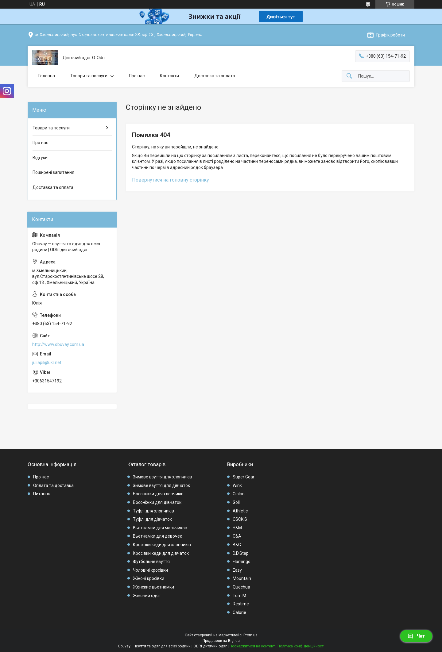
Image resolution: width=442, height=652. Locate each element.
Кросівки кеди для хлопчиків (162, 544)
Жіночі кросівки (148, 578)
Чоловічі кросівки (150, 570)
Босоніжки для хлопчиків (158, 493)
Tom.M (239, 595)
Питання (41, 493)
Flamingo (241, 561)
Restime (241, 603)
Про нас (137, 75)
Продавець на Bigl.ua (221, 641)
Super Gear (243, 476)
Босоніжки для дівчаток (157, 502)
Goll (236, 502)
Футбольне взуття (151, 561)
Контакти (169, 75)
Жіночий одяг (147, 595)
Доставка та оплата (214, 75)
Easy (237, 570)
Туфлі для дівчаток (152, 519)
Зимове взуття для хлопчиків (162, 476)
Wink (237, 485)
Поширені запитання (53, 172)
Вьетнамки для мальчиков (160, 527)
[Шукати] (349, 76)
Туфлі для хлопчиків (153, 510)
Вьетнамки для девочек (157, 536)
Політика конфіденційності (300, 646)
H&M (237, 527)
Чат (416, 636)
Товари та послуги (88, 75)
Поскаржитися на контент (252, 646)
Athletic (240, 510)
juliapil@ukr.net (46, 362)
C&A (237, 536)
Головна (46, 75)
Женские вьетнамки (153, 587)
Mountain (242, 578)
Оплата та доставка (53, 485)
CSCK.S (240, 519)
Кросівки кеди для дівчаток (161, 553)
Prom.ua (250, 635)
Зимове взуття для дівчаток (161, 485)
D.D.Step (241, 553)
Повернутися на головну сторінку (170, 180)
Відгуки (40, 157)
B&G (237, 544)
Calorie (239, 612)
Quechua (241, 587)
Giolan (239, 493)
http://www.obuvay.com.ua (58, 344)
